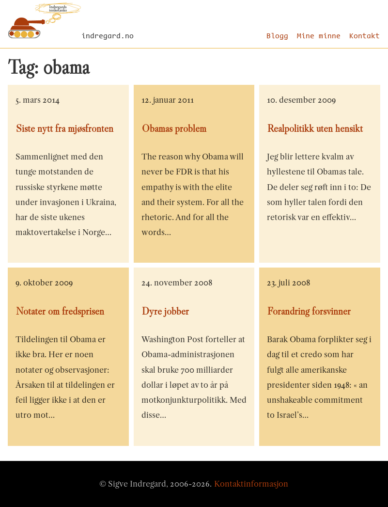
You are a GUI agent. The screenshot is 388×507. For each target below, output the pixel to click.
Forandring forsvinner (309, 311)
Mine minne (319, 36)
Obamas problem (174, 128)
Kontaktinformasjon (251, 484)
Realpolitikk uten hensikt (315, 128)
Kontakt (364, 36)
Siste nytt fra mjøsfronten (64, 128)
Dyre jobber (165, 311)
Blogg (277, 36)
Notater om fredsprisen (60, 311)
